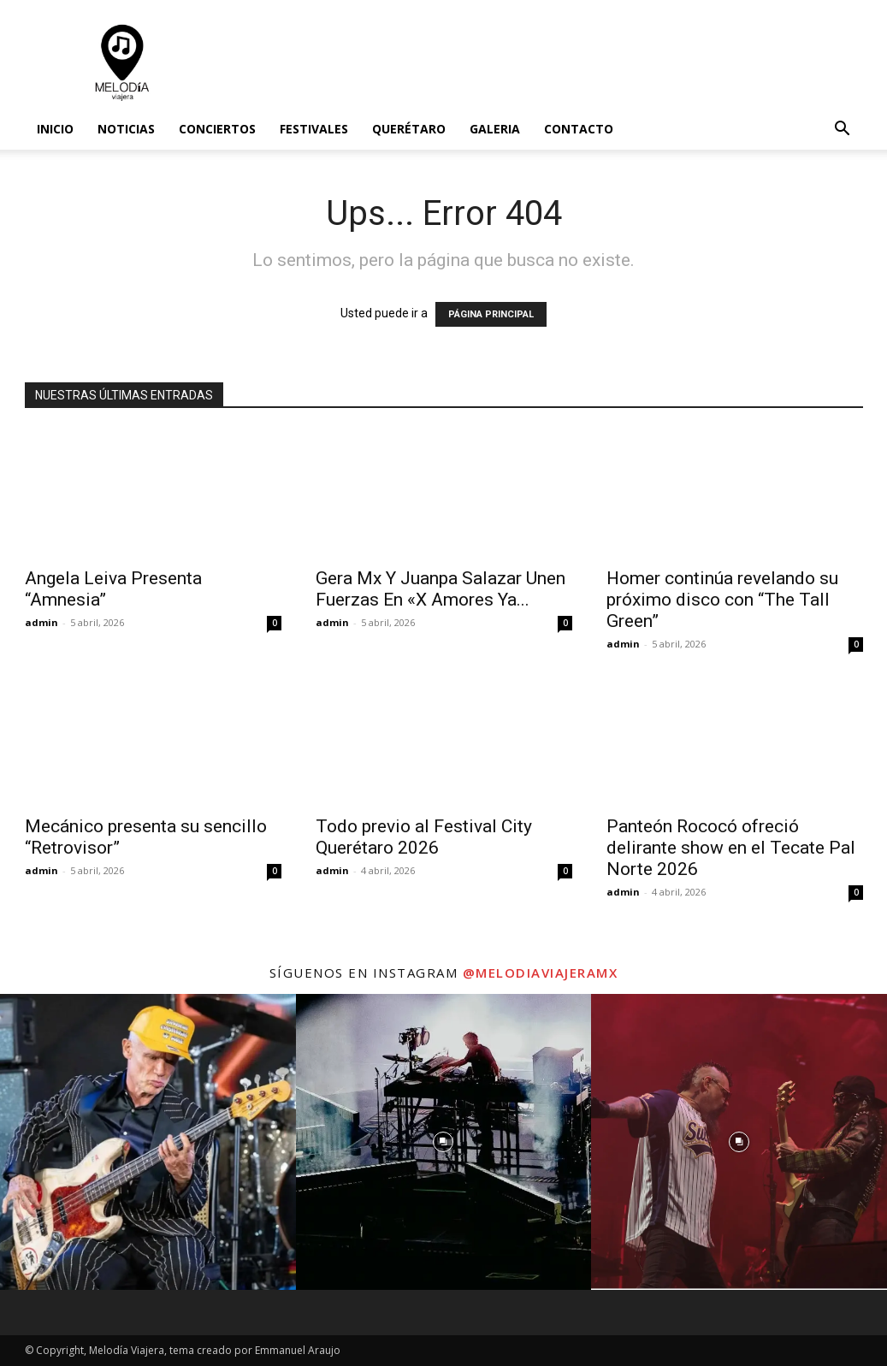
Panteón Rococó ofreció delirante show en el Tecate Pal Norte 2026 (730, 847)
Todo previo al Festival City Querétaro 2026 (424, 837)
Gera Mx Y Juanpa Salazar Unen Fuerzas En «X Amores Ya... (440, 589)
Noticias (126, 129)
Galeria (495, 129)
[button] (842, 130)
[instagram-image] (148, 1142)
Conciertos (217, 129)
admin (41, 622)
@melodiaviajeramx (540, 972)
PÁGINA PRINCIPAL (491, 314)
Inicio (55, 129)
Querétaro (409, 129)
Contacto (578, 129)
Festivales (314, 129)
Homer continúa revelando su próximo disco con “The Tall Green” (722, 599)
